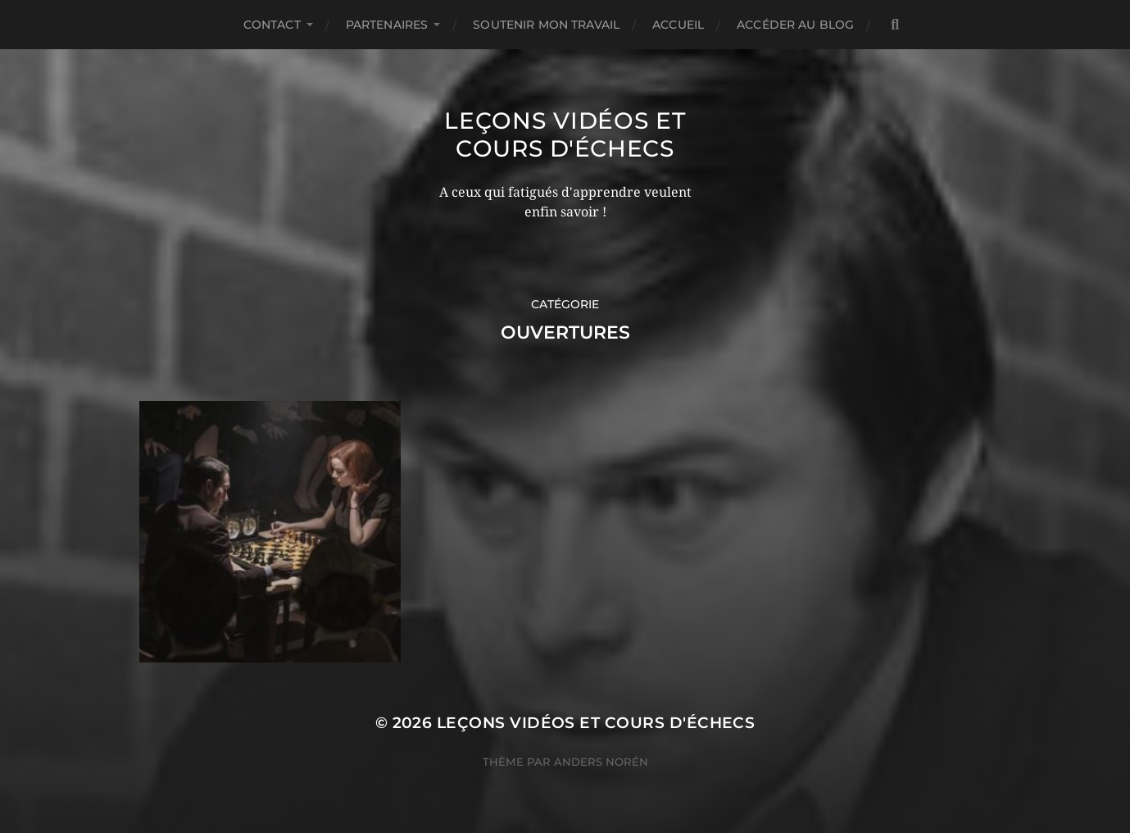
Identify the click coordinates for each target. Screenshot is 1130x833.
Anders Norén (601, 761)
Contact (272, 24)
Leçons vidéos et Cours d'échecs (564, 134)
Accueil (678, 24)
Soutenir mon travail (546, 24)
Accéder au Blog (795, 24)
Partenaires (387, 24)
